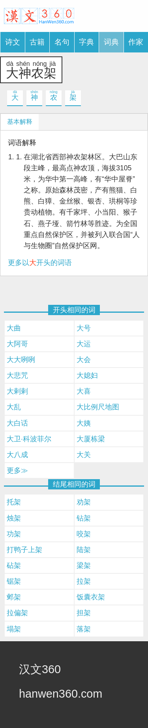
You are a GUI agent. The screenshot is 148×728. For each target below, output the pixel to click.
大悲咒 (17, 375)
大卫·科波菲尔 (29, 439)
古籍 (37, 42)
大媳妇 (87, 375)
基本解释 (19, 121)
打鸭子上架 (24, 550)
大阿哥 (17, 344)
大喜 (84, 391)
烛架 (14, 518)
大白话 (17, 423)
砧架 (14, 565)
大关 (84, 455)
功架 (14, 534)
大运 (84, 344)
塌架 (14, 629)
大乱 (14, 407)
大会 (84, 360)
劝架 (84, 502)
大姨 (84, 423)
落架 (84, 629)
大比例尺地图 (98, 407)
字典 (86, 42)
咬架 (84, 534)
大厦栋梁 (91, 439)
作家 (135, 42)
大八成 (17, 455)
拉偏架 (17, 613)
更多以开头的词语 (40, 263)
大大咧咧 (21, 360)
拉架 (84, 581)
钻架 (84, 518)
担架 (84, 613)
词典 (111, 42)
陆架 (84, 550)
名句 (61, 42)
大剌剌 (17, 391)
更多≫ (17, 470)
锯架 (14, 581)
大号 (84, 328)
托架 (14, 502)
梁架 (84, 565)
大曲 (14, 328)
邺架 (14, 597)
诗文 (12, 42)
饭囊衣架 (91, 597)
